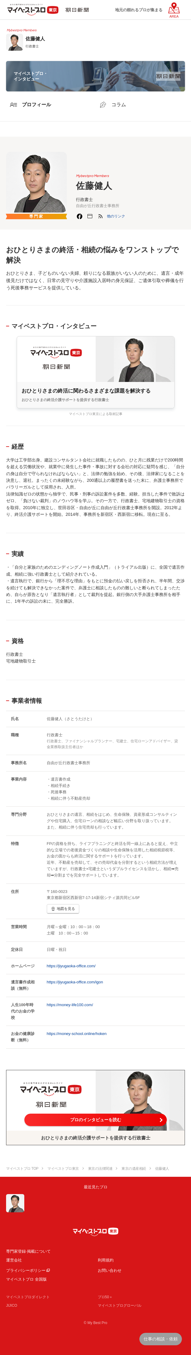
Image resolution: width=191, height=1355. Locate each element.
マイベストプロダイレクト (28, 1297)
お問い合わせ (109, 1270)
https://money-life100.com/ (70, 1005)
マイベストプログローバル (120, 1305)
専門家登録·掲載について (28, 1251)
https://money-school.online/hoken (77, 1033)
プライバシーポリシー (26, 1270)
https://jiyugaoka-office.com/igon (75, 982)
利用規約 (106, 1260)
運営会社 (14, 1260)
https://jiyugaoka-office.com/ (71, 966)
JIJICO (11, 1305)
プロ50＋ (105, 1297)
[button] (116, 216)
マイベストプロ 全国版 (26, 1279)
